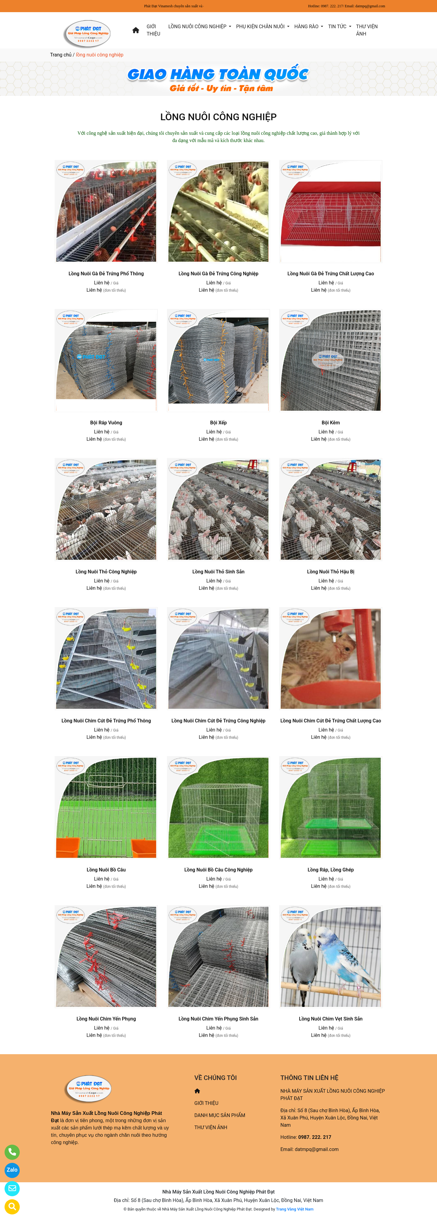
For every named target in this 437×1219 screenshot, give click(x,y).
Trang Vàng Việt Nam (294, 1209)
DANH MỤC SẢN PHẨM (220, 1115)
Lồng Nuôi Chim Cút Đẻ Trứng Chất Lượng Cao (330, 721)
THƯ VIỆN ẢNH (367, 30)
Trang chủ (61, 55)
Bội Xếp (218, 423)
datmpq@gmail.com (317, 1149)
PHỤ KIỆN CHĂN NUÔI (261, 26)
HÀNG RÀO (307, 26)
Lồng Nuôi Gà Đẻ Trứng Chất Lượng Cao (330, 274)
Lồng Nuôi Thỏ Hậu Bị (330, 572)
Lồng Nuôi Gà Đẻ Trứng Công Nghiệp (218, 274)
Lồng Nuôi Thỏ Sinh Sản (218, 572)
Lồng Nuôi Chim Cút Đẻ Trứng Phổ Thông (106, 721)
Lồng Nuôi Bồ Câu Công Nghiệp (218, 870)
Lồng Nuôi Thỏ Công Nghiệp (106, 572)
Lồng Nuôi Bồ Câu (106, 870)
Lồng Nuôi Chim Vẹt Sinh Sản (331, 1019)
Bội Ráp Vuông (106, 423)
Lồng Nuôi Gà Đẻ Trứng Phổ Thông (106, 274)
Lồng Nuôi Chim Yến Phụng (106, 1019)
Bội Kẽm (331, 423)
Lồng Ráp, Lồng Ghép (331, 870)
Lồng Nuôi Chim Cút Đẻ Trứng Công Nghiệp (218, 721)
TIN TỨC (337, 26)
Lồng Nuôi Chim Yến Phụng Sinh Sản (219, 1019)
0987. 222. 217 (314, 1137)
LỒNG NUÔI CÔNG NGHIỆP (198, 26)
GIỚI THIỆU (153, 30)
